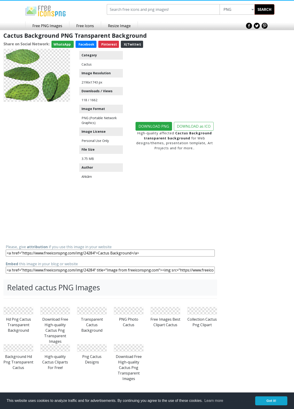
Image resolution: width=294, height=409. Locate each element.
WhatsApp (63, 44)
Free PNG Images (47, 25)
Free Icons (85, 25)
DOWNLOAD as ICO (194, 126)
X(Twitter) (132, 44)
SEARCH (264, 9)
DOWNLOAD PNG (154, 126)
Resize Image (119, 25)
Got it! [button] (271, 401)
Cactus (87, 64)
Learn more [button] (213, 401)
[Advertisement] (36, 173)
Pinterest (108, 44)
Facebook (86, 44)
